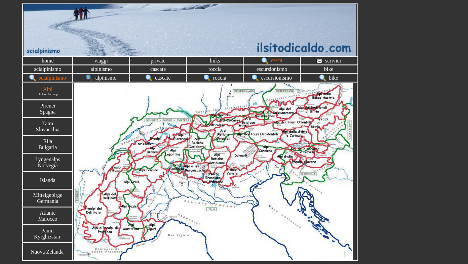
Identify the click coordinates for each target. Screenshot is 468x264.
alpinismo (101, 69)
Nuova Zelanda (47, 252)
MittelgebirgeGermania (47, 198)
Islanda (47, 180)
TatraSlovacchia (48, 126)
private (158, 60)
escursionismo (272, 69)
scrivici (328, 60)
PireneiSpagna (47, 109)
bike (329, 69)
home (48, 60)
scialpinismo (47, 69)
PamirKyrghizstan (48, 233)
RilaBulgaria (47, 144)
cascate (158, 69)
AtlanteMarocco (47, 216)
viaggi (101, 60)
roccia (215, 69)
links (215, 60)
